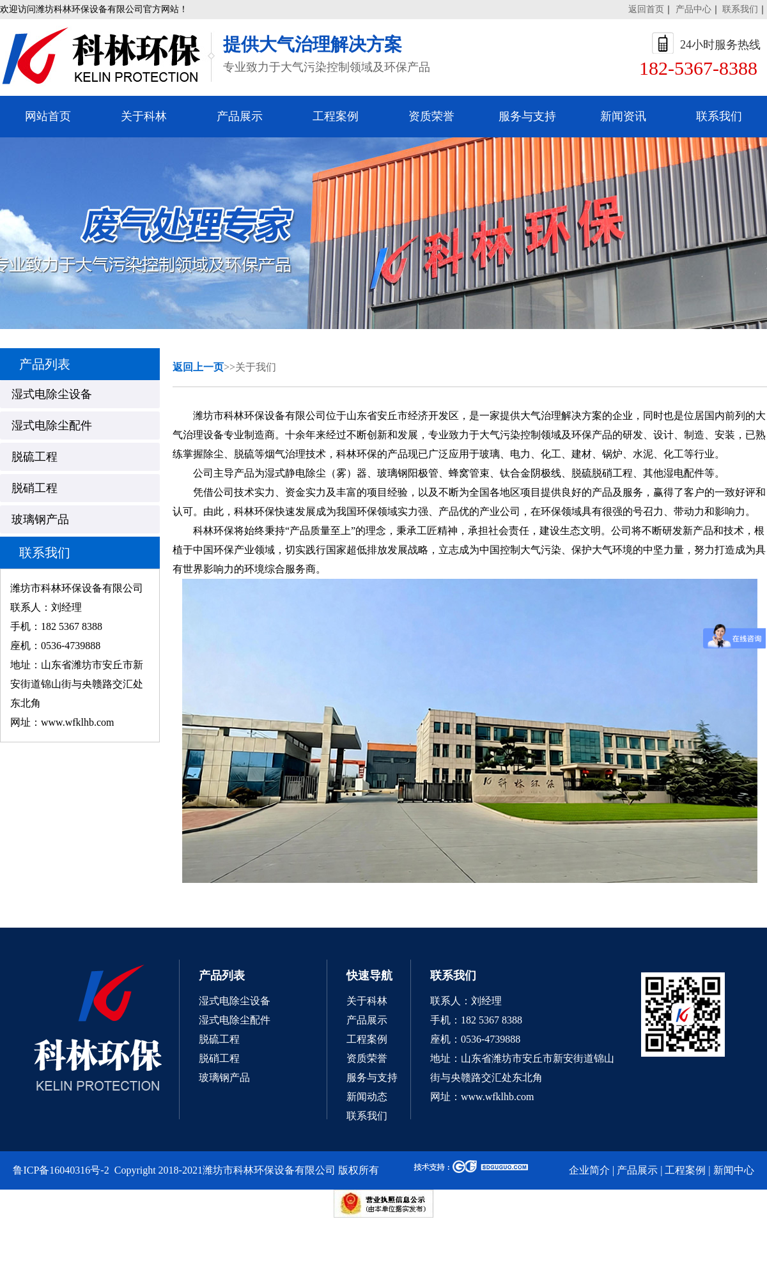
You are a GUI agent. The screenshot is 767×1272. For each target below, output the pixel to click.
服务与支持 (527, 116)
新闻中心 (733, 1170)
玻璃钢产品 (224, 1077)
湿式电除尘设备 (234, 1000)
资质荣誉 (431, 116)
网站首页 (48, 116)
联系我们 (740, 9)
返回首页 (646, 9)
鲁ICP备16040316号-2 (61, 1170)
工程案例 (336, 116)
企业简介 (589, 1170)
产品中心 (693, 9)
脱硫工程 (219, 1039)
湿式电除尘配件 (234, 1020)
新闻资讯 (623, 116)
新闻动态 (366, 1096)
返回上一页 (198, 367)
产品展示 (240, 116)
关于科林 (144, 116)
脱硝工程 (219, 1058)
